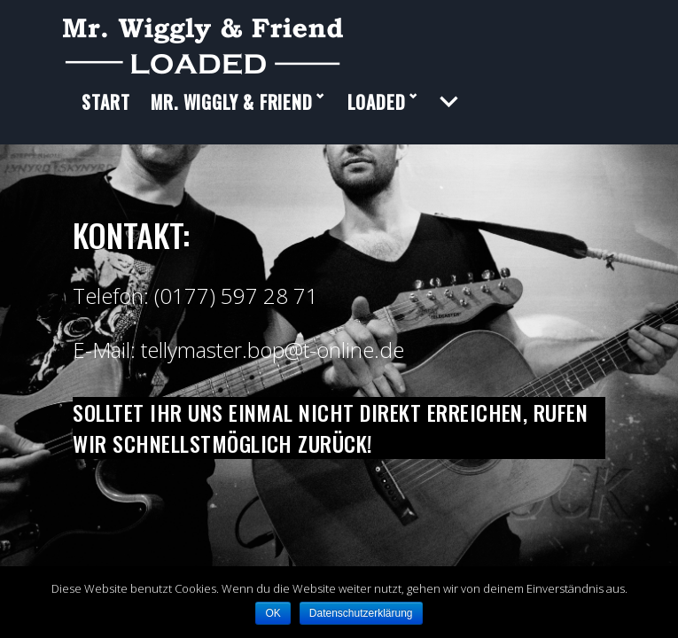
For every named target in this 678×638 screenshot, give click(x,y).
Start (105, 115)
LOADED (376, 115)
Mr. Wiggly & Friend (231, 115)
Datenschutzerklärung (361, 613)
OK (272, 613)
